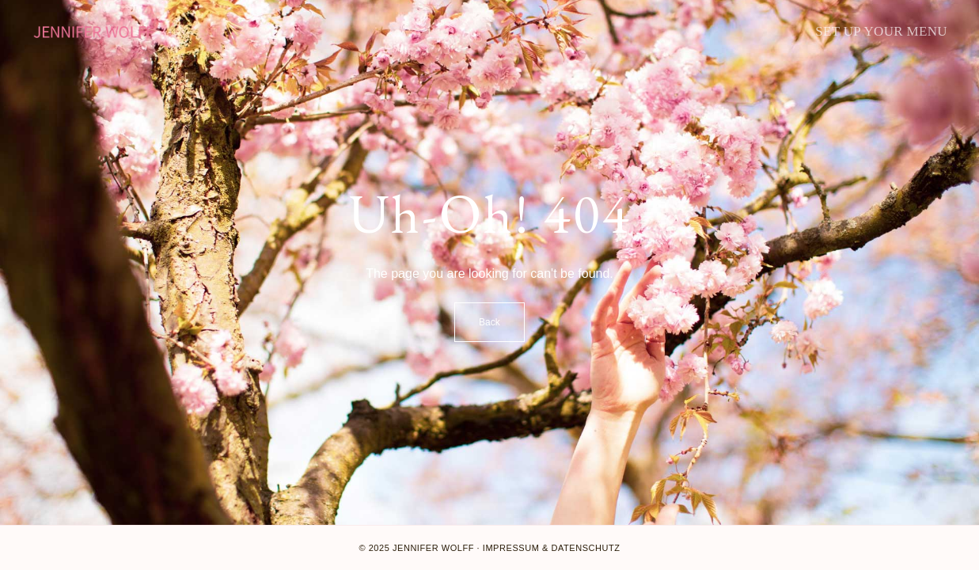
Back (489, 322)
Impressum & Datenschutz (551, 548)
